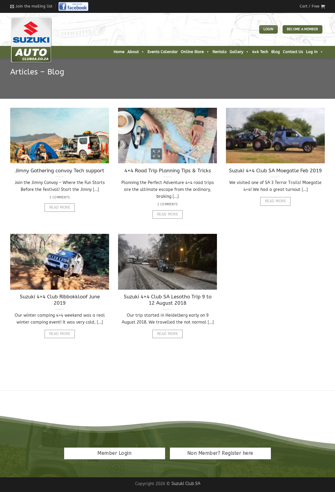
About (135, 52)
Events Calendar (162, 52)
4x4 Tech (260, 52)
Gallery (239, 52)
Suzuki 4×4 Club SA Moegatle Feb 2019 (275, 171)
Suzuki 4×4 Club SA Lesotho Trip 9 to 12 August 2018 (168, 300)
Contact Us (293, 52)
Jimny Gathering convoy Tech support (59, 171)
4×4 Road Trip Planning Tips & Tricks (167, 171)
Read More (59, 207)
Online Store (195, 52)
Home (119, 52)
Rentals (219, 52)
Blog (275, 52)
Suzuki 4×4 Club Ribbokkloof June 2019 (60, 300)
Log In (314, 52)
